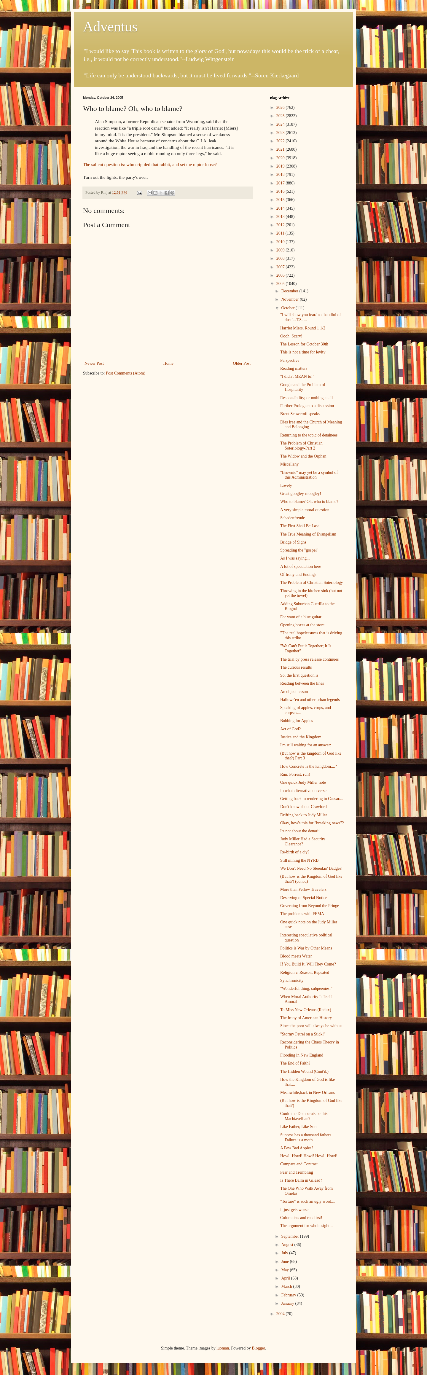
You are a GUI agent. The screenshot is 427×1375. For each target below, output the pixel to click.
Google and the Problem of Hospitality (302, 387)
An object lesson (294, 691)
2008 (281, 258)
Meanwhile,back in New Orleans (307, 1092)
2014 (281, 208)
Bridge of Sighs (293, 542)
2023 (281, 132)
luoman (222, 1348)
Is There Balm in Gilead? (301, 1180)
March (287, 1286)
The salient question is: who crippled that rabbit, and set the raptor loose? (150, 164)
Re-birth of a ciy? (294, 852)
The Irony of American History (306, 1018)
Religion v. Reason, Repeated (304, 972)
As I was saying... (295, 558)
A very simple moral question (304, 510)
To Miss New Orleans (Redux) (305, 1010)
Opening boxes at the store (302, 625)
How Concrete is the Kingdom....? (308, 766)
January (288, 1303)
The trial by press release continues (309, 659)
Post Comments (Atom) (125, 373)
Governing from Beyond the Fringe (309, 906)
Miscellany (289, 464)
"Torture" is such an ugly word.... (307, 1201)
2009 (281, 250)
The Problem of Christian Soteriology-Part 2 (301, 445)
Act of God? (290, 729)
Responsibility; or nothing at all (306, 398)
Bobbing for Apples (296, 720)
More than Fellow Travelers (303, 889)
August (287, 1244)
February (289, 1295)
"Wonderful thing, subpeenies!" (306, 988)
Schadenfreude (292, 518)
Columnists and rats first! (301, 1217)
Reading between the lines (302, 683)
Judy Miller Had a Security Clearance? (302, 841)
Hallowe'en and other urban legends (310, 699)
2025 (281, 116)
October (288, 308)
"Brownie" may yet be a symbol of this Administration (309, 475)
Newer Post (94, 363)
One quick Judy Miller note (303, 782)
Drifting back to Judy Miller (303, 815)
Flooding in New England (301, 1055)
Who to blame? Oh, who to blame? (309, 501)
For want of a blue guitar (300, 617)
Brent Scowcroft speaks (300, 414)
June (285, 1261)
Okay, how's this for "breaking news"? (312, 823)
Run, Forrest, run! (295, 774)
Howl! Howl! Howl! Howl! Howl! (308, 1156)
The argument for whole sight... (306, 1225)
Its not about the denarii (300, 831)
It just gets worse (294, 1209)
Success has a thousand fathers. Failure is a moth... (306, 1137)
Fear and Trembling (296, 1172)
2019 (281, 166)
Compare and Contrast (299, 1164)
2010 (281, 242)
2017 (281, 183)
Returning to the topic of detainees (308, 435)
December (290, 291)
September (290, 1236)
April (286, 1278)
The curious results (296, 667)
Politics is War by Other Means (306, 948)
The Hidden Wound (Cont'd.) (304, 1071)
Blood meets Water (296, 956)
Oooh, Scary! (291, 336)
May (285, 1270)
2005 (281, 283)
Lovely (286, 485)
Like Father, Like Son (298, 1126)
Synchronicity (292, 980)
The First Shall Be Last (299, 526)
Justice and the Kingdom (300, 737)
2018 (281, 174)
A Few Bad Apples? (296, 1148)
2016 (281, 191)
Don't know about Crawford (303, 806)
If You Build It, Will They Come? (308, 964)
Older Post (242, 363)
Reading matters (293, 368)
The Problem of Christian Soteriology (311, 582)
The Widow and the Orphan (303, 456)
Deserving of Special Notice (303, 898)
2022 (281, 141)
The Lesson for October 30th (304, 344)
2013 (281, 216)
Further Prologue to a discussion (307, 406)
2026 (281, 107)
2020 (281, 158)
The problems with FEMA (302, 914)
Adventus (110, 26)
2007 (281, 267)
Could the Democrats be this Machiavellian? (303, 1116)
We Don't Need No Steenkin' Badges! (311, 868)
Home (168, 363)
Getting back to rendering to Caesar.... (311, 798)
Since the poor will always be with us (311, 1026)
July (285, 1253)
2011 (281, 233)
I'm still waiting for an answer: (305, 745)
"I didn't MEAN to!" (297, 376)
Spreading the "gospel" (299, 550)
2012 (281, 225)
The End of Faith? (295, 1063)
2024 (281, 124)
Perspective (289, 360)
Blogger (258, 1348)
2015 (281, 199)
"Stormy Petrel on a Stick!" (303, 1034)
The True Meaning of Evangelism (308, 534)
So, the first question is (299, 675)
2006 (281, 275)
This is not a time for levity (302, 352)
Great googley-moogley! (300, 493)
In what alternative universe (303, 790)
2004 (281, 1314)
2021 (281, 149)
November (290, 299)
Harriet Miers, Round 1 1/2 (302, 328)
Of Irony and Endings (298, 574)
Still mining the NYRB (299, 860)
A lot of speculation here (300, 566)
